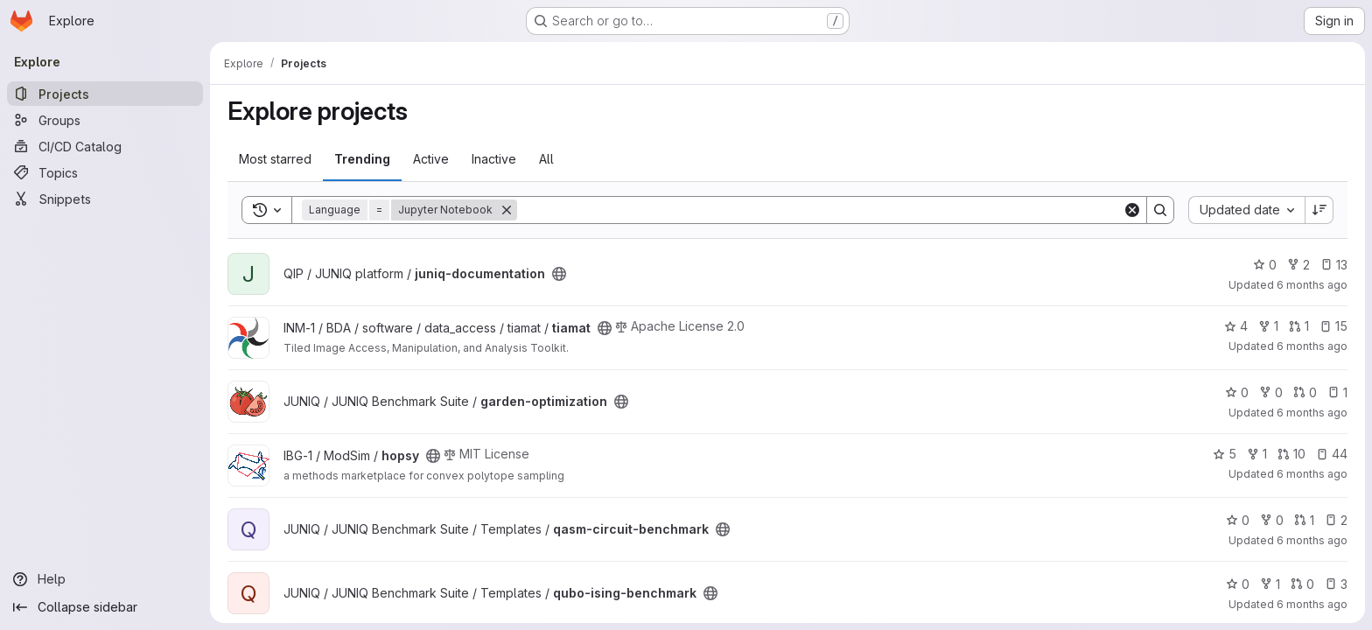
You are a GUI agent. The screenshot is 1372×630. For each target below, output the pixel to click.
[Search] (820, 210)
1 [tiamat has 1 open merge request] (1299, 325)
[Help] (105, 579)
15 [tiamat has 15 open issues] (1334, 325)
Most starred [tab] (275, 158)
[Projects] (105, 93)
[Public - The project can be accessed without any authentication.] (559, 274)
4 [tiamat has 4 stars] (1236, 325)
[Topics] (105, 172)
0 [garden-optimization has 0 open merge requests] (1305, 392)
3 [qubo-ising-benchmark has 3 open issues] (1336, 584)
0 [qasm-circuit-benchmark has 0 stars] (1238, 520)
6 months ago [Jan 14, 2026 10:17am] (1312, 412)
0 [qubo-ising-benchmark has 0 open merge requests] (1302, 584)
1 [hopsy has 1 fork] (1257, 453)
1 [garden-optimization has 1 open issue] (1337, 392)
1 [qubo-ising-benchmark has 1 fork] (1270, 584)
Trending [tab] (362, 158)
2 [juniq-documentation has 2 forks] (1298, 264)
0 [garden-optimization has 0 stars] (1237, 392)
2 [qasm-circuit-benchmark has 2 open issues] (1336, 520)
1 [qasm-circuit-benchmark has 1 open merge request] (1304, 520)
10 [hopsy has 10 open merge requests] (1292, 453)
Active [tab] (431, 158)
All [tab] (546, 158)
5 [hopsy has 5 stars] (1224, 453)
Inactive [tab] (494, 158)
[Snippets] (105, 198)
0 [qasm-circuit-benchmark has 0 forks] (1272, 520)
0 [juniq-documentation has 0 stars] (1265, 264)
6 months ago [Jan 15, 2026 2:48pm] (1312, 346)
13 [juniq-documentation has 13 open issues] (1334, 264)
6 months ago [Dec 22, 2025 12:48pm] (1312, 604)
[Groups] (105, 120)
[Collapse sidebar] (105, 607)
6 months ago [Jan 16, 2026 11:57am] (1312, 284)
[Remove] (506, 210)
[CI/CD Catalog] (105, 146)
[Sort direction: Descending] (1320, 210)
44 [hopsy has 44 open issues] (1332, 453)
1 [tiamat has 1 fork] (1268, 325)
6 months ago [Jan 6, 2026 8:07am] (1312, 473)
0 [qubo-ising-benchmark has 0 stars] (1238, 584)
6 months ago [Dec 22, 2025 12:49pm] (1312, 540)
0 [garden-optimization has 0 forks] (1271, 392)
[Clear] (1132, 210)
